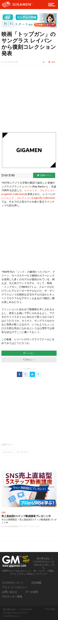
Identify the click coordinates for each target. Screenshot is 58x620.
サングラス (22, 452)
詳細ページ (44, 175)
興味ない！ (29, 359)
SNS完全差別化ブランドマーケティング (21, 526)
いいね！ (29, 353)
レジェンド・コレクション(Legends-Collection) (28, 197)
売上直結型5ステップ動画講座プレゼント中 (26, 516)
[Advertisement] (29, 100)
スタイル (7, 452)
